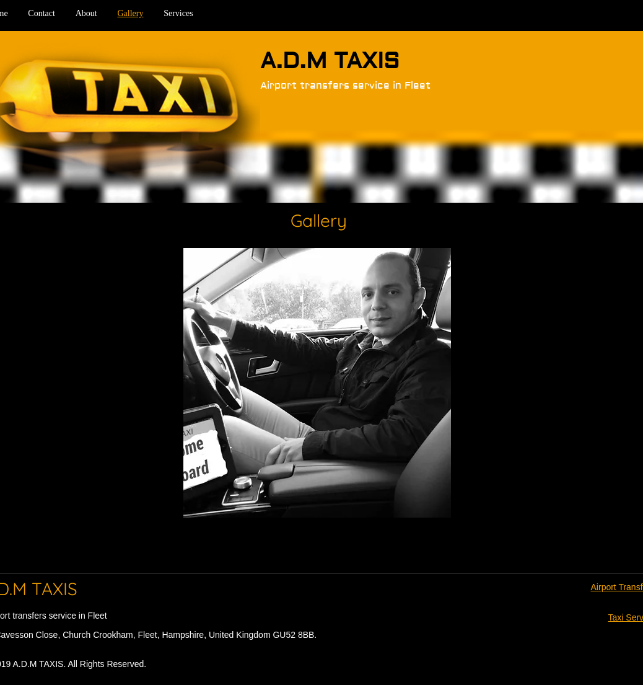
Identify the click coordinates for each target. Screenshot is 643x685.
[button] (317, 383)
